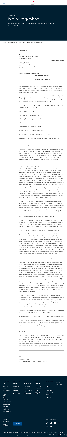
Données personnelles (31, 432)
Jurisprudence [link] (22, 42)
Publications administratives (43, 432)
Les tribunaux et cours (6, 391)
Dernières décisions (16, 387)
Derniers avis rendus (27, 387)
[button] (63, 2)
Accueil (4, 42)
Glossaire (58, 382)
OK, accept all (43, 434)
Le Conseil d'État (5, 387)
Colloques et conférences (38, 387)
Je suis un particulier (48, 386)
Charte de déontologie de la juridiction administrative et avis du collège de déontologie (7, 404)
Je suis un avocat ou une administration (49, 390)
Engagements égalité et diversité (6, 395)
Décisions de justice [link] (12, 42)
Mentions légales (17, 432)
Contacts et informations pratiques (49, 395)
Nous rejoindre (7, 411)
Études (36, 390)
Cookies (23, 432)
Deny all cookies (53, 434)
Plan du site (59, 384)
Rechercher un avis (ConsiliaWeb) (28, 391)
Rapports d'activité (37, 393)
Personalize (63, 434)
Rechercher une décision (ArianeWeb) (35, 42)
